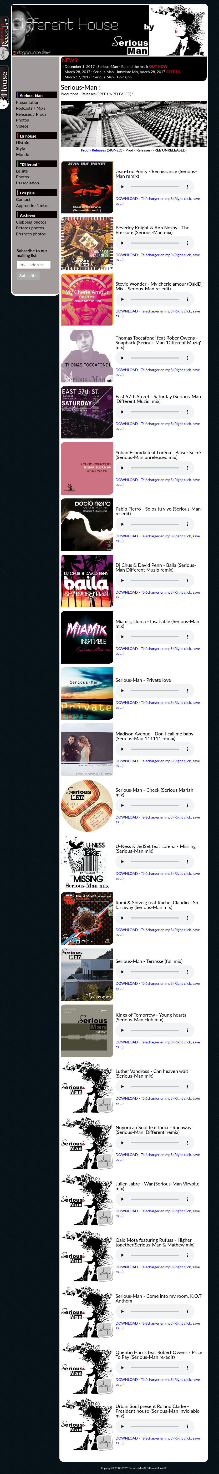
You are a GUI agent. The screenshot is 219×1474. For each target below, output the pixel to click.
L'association (27, 182)
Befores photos (30, 227)
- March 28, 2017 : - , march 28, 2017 (121, 71)
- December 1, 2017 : (114, 66)
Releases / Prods (31, 114)
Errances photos (31, 233)
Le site (22, 170)
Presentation (27, 102)
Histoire (23, 142)
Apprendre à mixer (33, 205)
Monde (22, 154)
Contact (23, 199)
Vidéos (22, 125)
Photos (22, 119)
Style (20, 148)
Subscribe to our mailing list (32, 253)
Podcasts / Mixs (30, 107)
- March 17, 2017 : (97, 77)
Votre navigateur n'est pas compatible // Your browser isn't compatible (154, 187)
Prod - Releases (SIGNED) (101, 150)
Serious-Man (136, 1468)
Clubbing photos (31, 221)
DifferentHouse (155, 1468)
